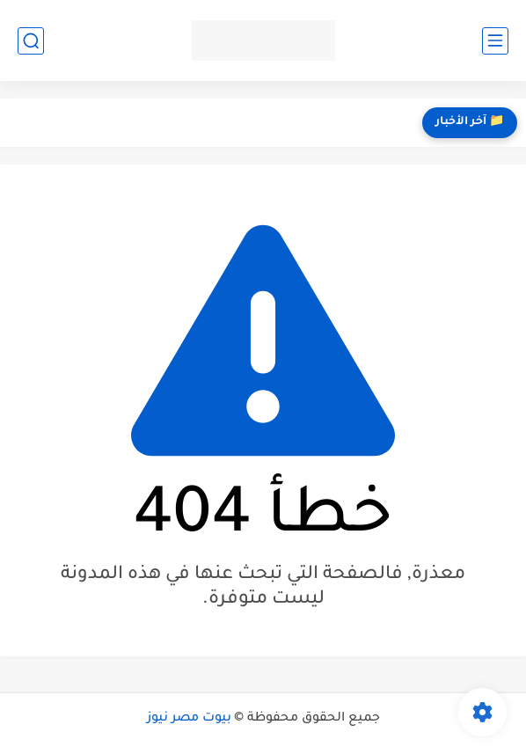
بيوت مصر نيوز (189, 719)
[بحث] (31, 41)
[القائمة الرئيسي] (495, 41)
